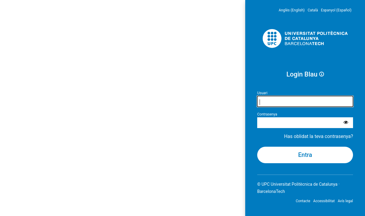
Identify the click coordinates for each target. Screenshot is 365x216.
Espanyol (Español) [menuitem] (336, 10)
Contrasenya (267, 114)
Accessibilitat (324, 201)
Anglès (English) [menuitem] (292, 10)
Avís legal (345, 201)
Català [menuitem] (313, 10)
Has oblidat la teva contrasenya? (318, 136)
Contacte (303, 201)
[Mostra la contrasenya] (346, 122)
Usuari (262, 93)
